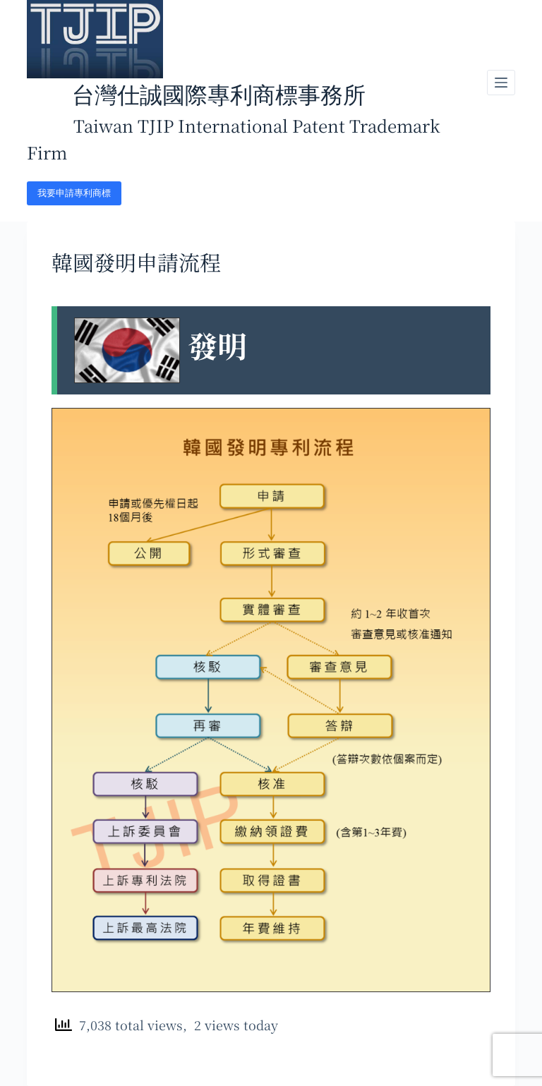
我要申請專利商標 (74, 193)
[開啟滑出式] (501, 82)
